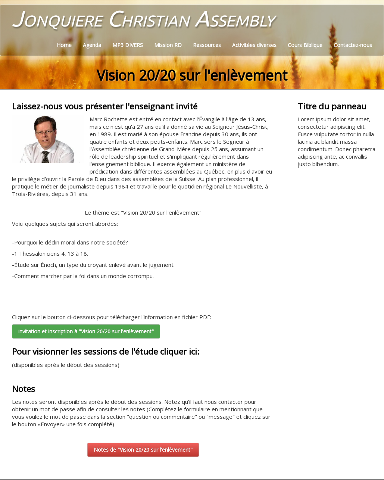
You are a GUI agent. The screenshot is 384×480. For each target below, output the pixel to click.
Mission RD (168, 45)
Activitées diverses (254, 45)
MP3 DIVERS (127, 45)
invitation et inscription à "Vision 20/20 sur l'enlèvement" (86, 331)
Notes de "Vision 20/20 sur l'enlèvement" (143, 449)
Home (64, 45)
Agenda (92, 45)
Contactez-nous (353, 45)
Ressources (207, 45)
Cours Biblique (305, 45)
